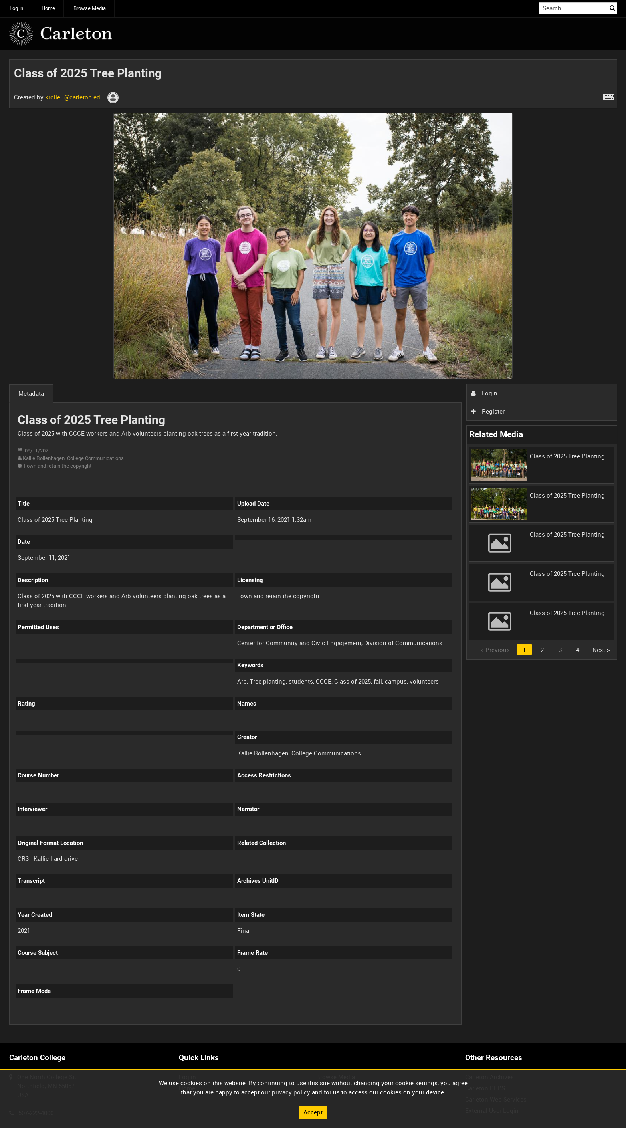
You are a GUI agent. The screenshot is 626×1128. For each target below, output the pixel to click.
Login (484, 393)
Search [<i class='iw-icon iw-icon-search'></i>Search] (612, 8)
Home (48, 8)
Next (601, 650)
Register (488, 411)
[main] (313, 546)
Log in (16, 8)
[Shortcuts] (608, 95)
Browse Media (89, 8)
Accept (313, 1112)
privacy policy (291, 1092)
